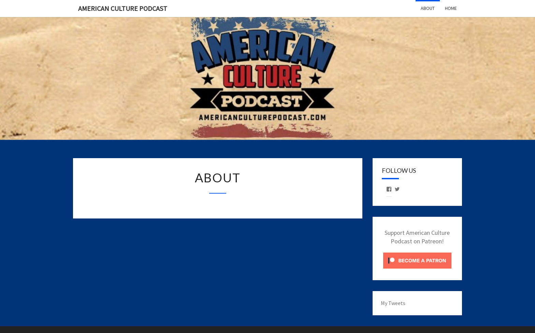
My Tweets (393, 303)
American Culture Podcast (122, 8)
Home (451, 8)
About (428, 8)
